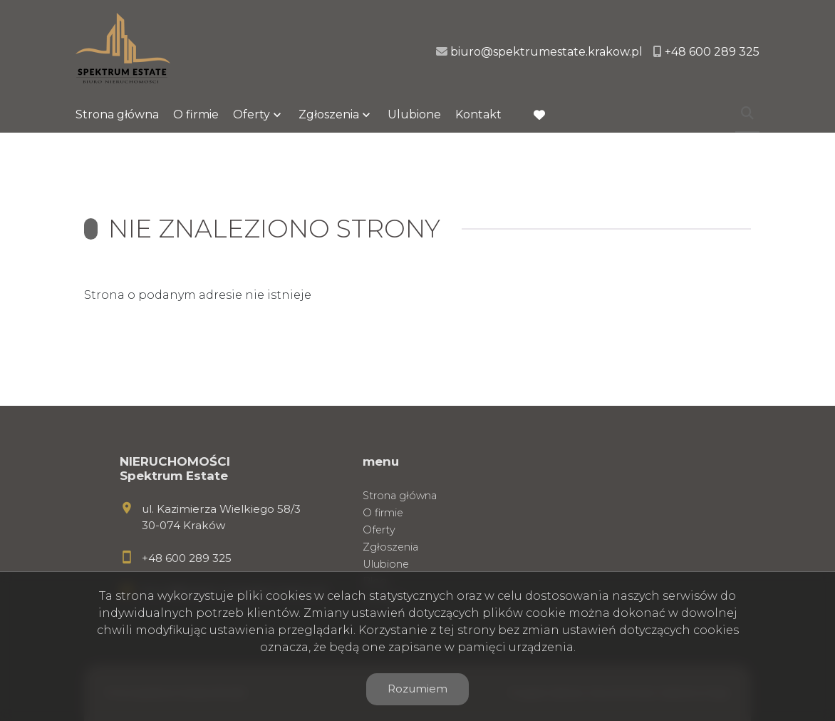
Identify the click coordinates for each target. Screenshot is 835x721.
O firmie (196, 114)
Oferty (251, 114)
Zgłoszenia (329, 114)
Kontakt (478, 114)
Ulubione (414, 114)
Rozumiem (417, 688)
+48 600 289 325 (187, 558)
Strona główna (117, 114)
